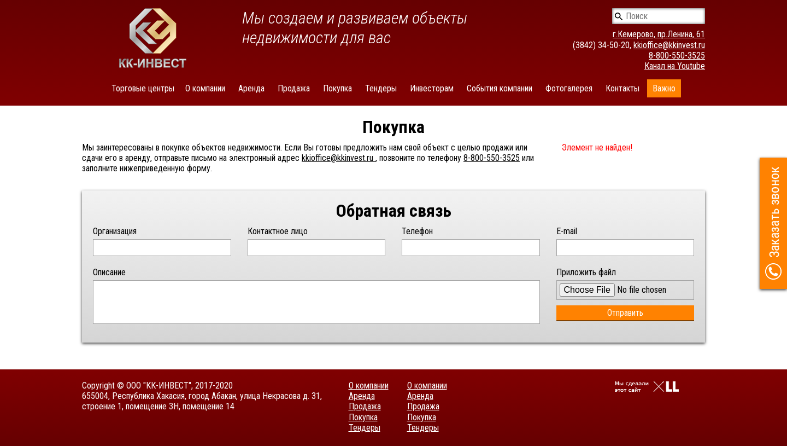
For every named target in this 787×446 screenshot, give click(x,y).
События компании (499, 88)
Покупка (337, 88)
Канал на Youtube (674, 66)
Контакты (622, 88)
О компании (205, 88)
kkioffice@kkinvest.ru (669, 45)
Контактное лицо (278, 231)
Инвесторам (432, 88)
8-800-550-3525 (677, 55)
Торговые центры (142, 88)
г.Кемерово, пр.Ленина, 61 (659, 34)
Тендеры (381, 88)
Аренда (251, 88)
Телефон (417, 231)
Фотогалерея (568, 88)
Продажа (294, 88)
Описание (109, 272)
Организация (115, 231)
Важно (664, 88)
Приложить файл (586, 272)
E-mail (566, 231)
